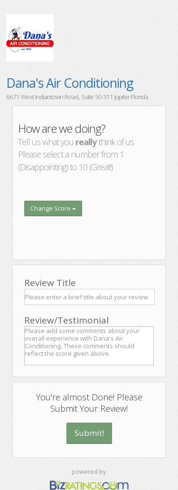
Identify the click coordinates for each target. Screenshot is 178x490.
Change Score (53, 208)
